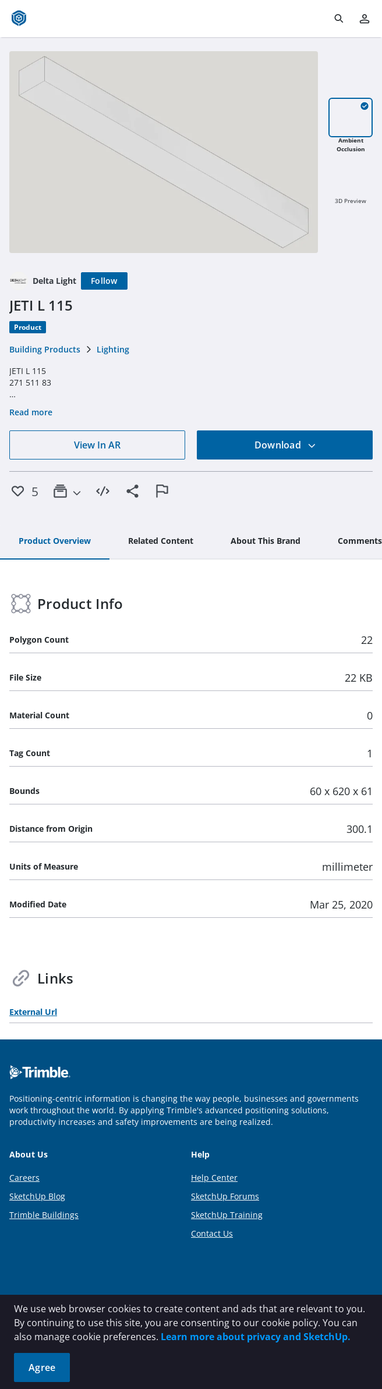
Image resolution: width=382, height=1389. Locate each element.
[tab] (54, 541)
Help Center (214, 1177)
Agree (42, 1367)
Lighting (113, 349)
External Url (33, 1011)
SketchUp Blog (37, 1196)
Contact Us (212, 1233)
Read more (30, 412)
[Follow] (104, 281)
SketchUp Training (227, 1214)
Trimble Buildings (44, 1214)
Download (285, 445)
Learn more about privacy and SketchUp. (256, 1336)
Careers (24, 1177)
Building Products (44, 349)
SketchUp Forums (225, 1196)
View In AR (97, 445)
